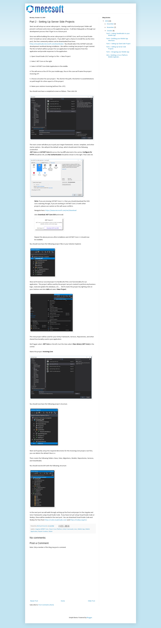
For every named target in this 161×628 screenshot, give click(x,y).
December (110, 24)
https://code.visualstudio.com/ (56, 520)
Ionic (75, 529)
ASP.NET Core (44, 529)
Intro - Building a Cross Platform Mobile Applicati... (117, 56)
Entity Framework (68, 529)
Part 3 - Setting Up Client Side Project (118, 44)
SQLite (50, 531)
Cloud (50, 529)
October (110, 31)
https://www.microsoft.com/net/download (60, 210)
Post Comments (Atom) (46, 605)
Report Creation (43, 531)
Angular (37, 529)
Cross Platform (57, 529)
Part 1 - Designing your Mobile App (117, 52)
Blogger (89, 618)
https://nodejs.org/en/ (78, 520)
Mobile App (81, 529)
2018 (107, 21)
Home (63, 601)
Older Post (91, 601)
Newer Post (34, 601)
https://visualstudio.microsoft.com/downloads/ (47, 44)
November (110, 27)
